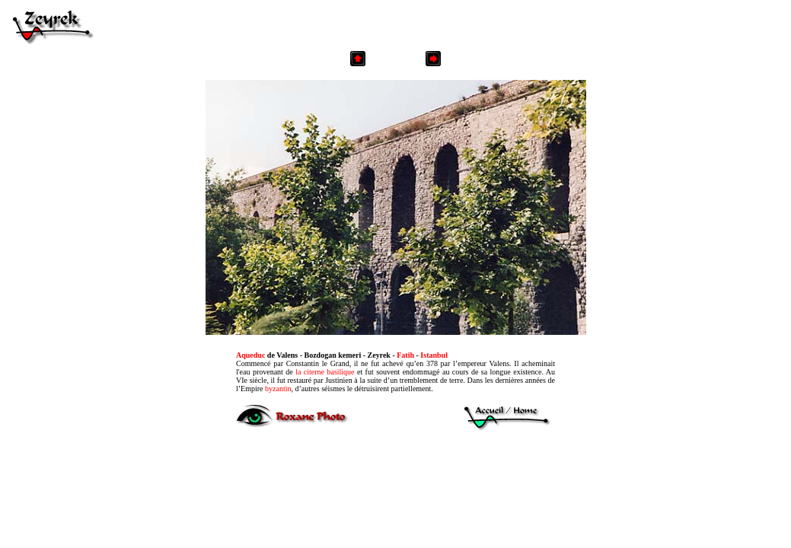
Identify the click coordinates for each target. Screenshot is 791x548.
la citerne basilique (324, 372)
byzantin (278, 388)
